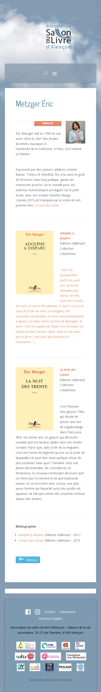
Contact (49, 612)
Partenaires (68, 612)
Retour (27, 560)
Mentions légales (50, 618)
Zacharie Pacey (61, 680)
